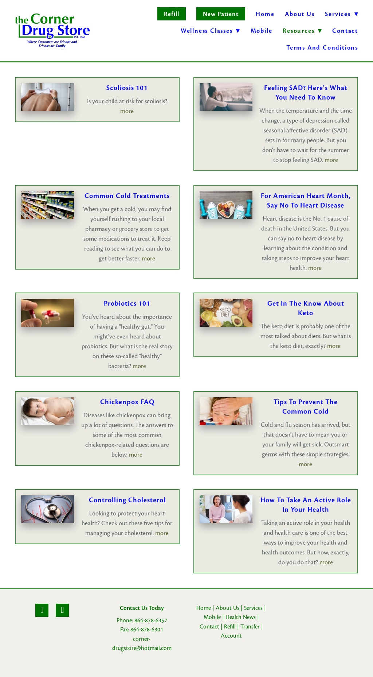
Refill (171, 14)
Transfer (250, 626)
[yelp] (62, 610)
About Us (299, 14)
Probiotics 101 (127, 303)
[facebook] (41, 610)
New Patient (221, 14)
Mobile (261, 31)
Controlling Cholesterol (127, 500)
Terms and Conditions (322, 47)
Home (265, 14)
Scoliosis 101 (127, 88)
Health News (240, 617)
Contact (345, 31)
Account (231, 635)
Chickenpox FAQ (127, 402)
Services (253, 608)
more (127, 111)
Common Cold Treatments (127, 196)
